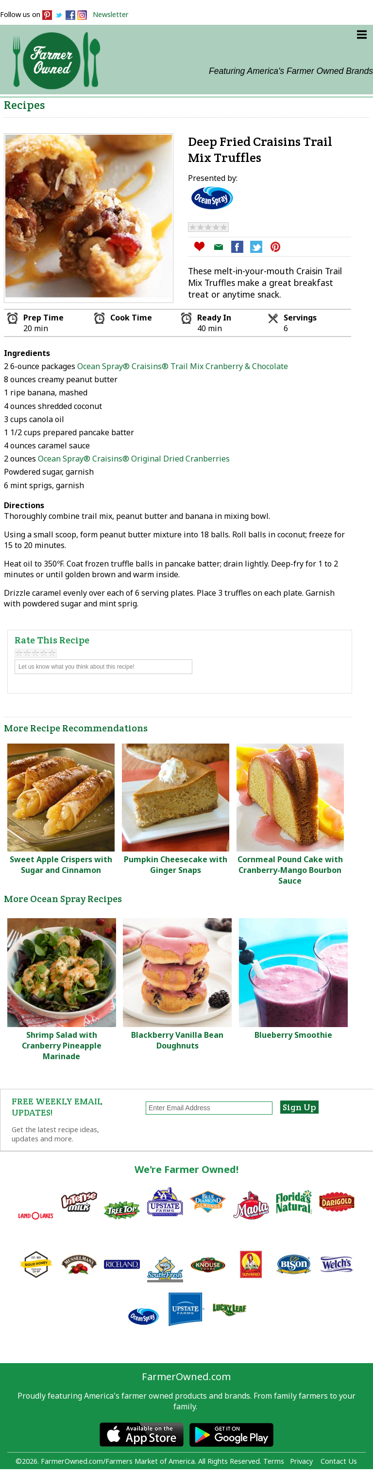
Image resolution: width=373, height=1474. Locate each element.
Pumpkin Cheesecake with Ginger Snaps (175, 864)
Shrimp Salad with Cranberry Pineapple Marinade (62, 1046)
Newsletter (111, 14)
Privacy (301, 1461)
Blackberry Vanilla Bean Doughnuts (177, 1040)
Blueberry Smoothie (293, 1035)
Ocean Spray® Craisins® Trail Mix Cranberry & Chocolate (181, 366)
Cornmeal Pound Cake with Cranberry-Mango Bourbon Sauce (290, 870)
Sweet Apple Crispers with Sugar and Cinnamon (61, 864)
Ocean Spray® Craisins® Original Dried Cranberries (134, 458)
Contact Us (339, 1461)
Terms (273, 1461)
